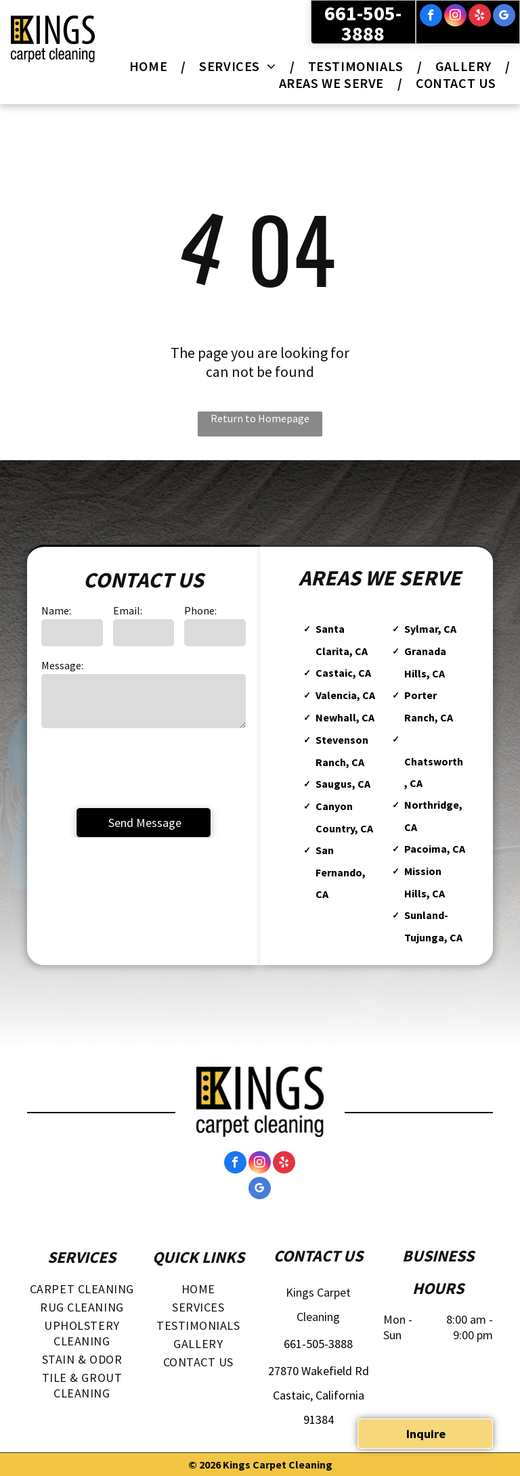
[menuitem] (151, 66)
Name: (56, 610)
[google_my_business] (504, 17)
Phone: (200, 610)
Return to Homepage (260, 418)
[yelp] (480, 17)
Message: (62, 665)
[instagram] (455, 17)
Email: (127, 610)
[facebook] (431, 17)
